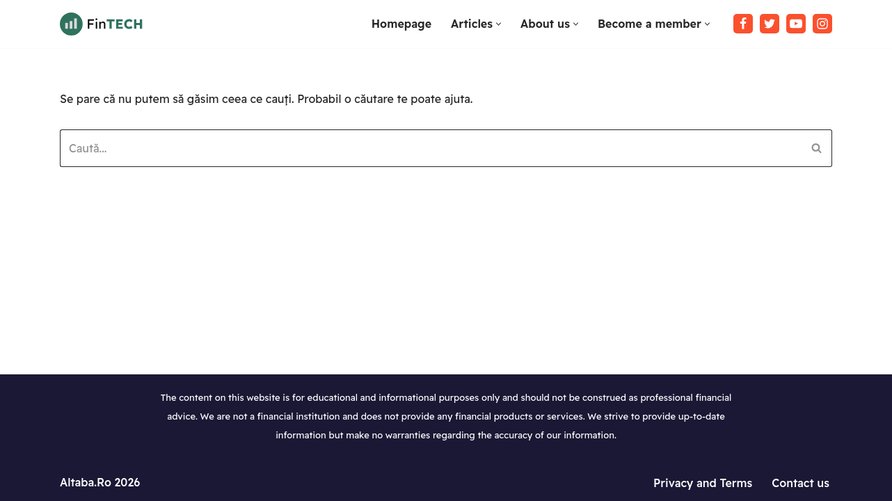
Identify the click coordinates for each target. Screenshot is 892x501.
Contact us (800, 483)
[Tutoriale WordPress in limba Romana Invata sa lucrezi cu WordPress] (101, 24)
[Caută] (430, 148)
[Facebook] (743, 23)
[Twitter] (769, 23)
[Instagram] (822, 23)
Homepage (401, 24)
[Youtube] (796, 23)
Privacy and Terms (702, 483)
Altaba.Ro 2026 (100, 482)
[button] (498, 24)
